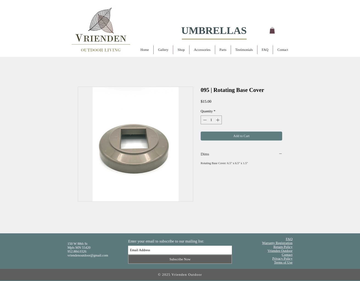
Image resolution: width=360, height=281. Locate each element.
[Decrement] (204, 120)
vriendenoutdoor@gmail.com (88, 255)
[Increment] (218, 120)
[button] (272, 30)
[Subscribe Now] (180, 259)
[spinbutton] (211, 120)
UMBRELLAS (214, 30)
